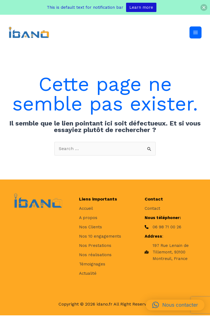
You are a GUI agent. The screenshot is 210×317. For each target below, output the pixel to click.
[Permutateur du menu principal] (195, 33)
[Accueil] (86, 210)
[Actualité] (88, 274)
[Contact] (152, 210)
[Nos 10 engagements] (100, 237)
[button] (175, 305)
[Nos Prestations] (95, 247)
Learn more (141, 7)
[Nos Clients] (90, 228)
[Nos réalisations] (95, 256)
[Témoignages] (92, 265)
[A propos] (88, 219)
